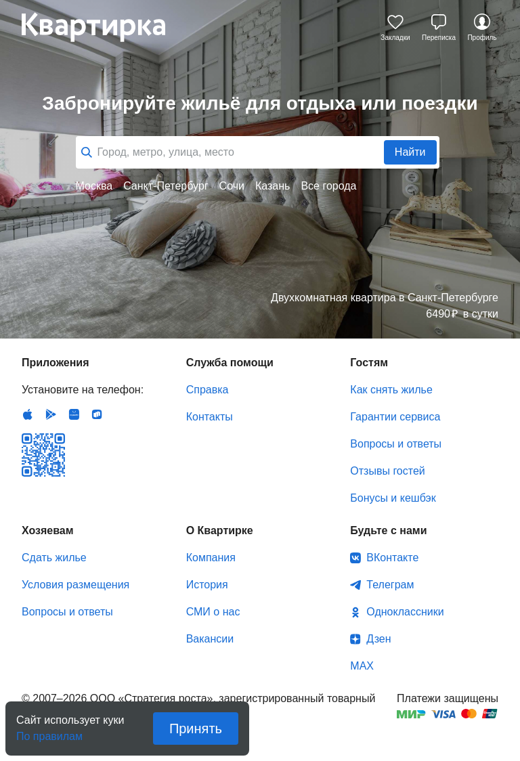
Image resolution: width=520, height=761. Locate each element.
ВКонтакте (392, 557)
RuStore (97, 414)
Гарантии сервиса (395, 416)
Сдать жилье (54, 557)
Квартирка (103, 27)
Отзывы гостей (387, 471)
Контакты (209, 416)
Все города (328, 186)
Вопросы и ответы (395, 444)
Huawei (74, 414)
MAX (362, 666)
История (207, 584)
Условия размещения (75, 584)
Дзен (378, 639)
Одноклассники (404, 611)
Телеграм (390, 584)
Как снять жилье (391, 389)
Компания (211, 557)
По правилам (49, 732)
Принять (195, 728)
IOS (28, 414)
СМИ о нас (213, 611)
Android (51, 414)
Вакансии (210, 639)
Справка (207, 389)
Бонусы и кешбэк (392, 498)
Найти (410, 152)
